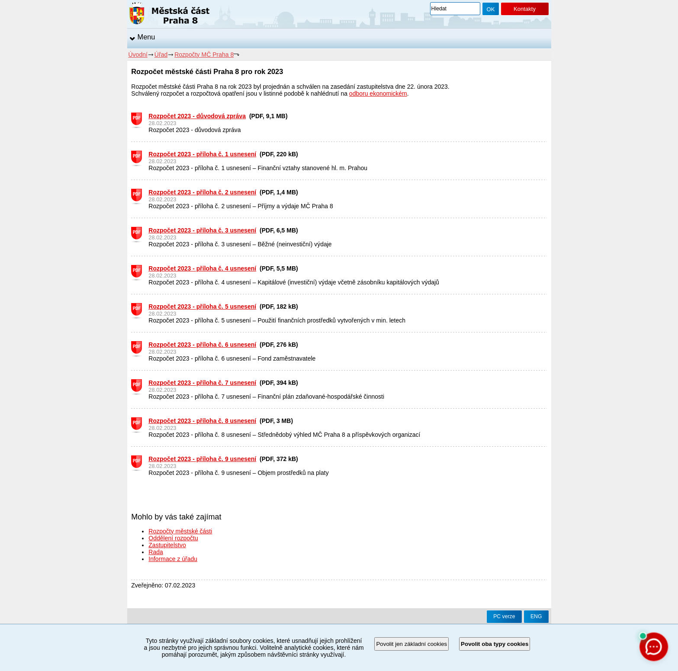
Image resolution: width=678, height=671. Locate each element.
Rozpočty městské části (180, 531)
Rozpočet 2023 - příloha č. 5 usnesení (202, 306)
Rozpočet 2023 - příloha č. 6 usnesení (202, 344)
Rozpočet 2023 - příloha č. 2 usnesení (202, 192)
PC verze (504, 616)
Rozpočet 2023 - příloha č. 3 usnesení (202, 230)
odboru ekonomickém (378, 93)
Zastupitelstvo (167, 545)
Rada (155, 551)
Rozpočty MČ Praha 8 (204, 54)
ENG (536, 616)
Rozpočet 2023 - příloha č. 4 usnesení (202, 268)
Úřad (160, 54)
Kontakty (525, 9)
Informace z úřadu (172, 558)
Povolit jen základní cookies (411, 644)
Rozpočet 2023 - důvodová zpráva (197, 116)
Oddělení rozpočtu (173, 538)
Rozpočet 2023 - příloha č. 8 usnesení (202, 420)
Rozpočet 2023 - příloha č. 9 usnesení (202, 458)
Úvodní (138, 54)
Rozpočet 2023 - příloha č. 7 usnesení (202, 382)
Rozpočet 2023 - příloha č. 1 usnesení (202, 154)
